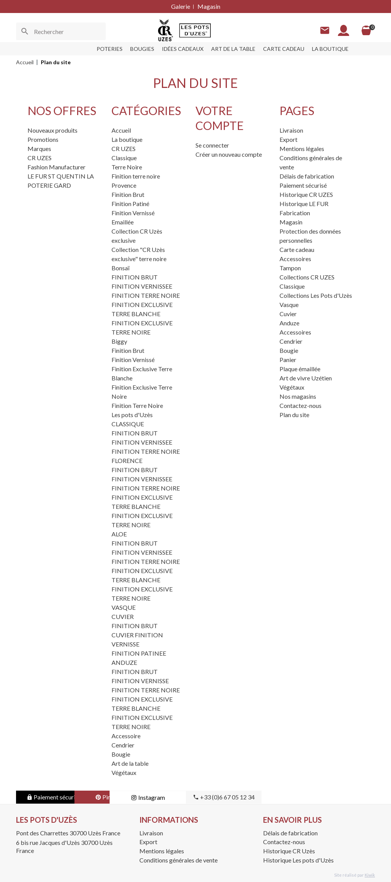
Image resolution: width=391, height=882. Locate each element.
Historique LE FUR (304, 203)
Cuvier (288, 313)
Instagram (207, 797)
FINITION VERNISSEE (141, 286)
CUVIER (122, 616)
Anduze (289, 322)
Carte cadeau (297, 249)
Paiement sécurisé (303, 185)
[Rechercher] (61, 31)
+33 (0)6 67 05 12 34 (283, 797)
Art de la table (130, 763)
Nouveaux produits (52, 130)
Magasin (208, 6)
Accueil (121, 130)
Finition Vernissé (133, 212)
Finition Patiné (130, 203)
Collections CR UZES (307, 277)
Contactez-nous (301, 405)
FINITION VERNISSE (140, 680)
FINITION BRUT (134, 277)
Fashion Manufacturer (56, 167)
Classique (124, 157)
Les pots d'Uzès (132, 414)
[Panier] (366, 30)
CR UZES (39, 157)
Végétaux (123, 772)
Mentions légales (302, 148)
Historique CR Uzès (289, 850)
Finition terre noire (135, 176)
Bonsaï (120, 267)
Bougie (120, 754)
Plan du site (294, 414)
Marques (39, 148)
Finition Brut (127, 194)
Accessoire (126, 735)
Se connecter (212, 145)
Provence (123, 185)
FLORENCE (126, 460)
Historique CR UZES (306, 194)
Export (288, 139)
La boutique (126, 139)
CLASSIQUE (127, 423)
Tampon (290, 267)
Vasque (289, 304)
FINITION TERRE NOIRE (145, 295)
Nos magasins (298, 396)
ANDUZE (124, 662)
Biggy (119, 341)
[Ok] (25, 31)
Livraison (291, 130)
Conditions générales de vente (178, 860)
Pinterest (130, 797)
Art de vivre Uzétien (306, 378)
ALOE (119, 534)
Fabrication (295, 212)
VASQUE (123, 607)
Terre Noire (126, 167)
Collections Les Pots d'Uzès (316, 295)
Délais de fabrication (307, 176)
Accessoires (295, 258)
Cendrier (122, 745)
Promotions (42, 139)
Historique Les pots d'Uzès (298, 860)
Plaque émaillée (300, 368)
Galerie (180, 6)
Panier (288, 359)
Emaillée (122, 222)
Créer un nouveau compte (229, 154)
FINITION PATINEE (138, 653)
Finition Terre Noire (137, 405)
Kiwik (370, 874)
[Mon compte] (343, 30)
